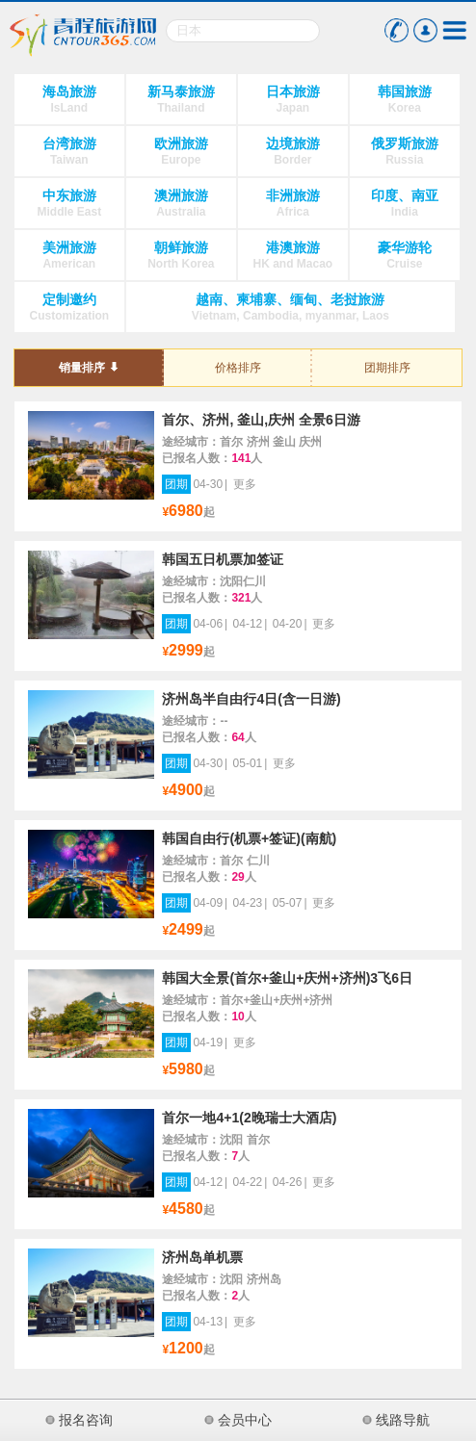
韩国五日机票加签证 (222, 559)
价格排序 (238, 367)
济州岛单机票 (202, 1257)
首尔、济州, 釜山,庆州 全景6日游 (260, 419)
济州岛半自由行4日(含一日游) (251, 699)
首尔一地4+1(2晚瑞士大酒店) (249, 1117)
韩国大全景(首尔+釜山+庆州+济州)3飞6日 (287, 978)
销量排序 (82, 367)
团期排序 (387, 367)
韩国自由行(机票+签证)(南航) (249, 838)
